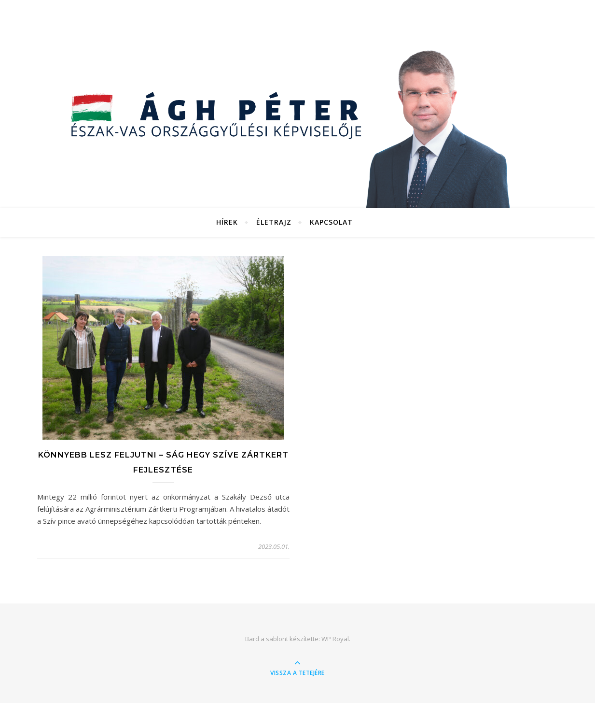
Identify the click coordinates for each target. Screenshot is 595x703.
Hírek (227, 222)
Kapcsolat (331, 222)
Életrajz (273, 222)
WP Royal (335, 638)
